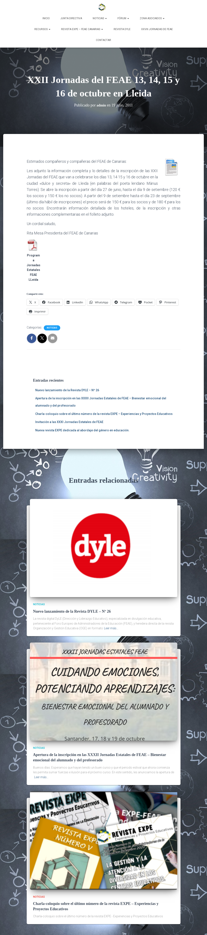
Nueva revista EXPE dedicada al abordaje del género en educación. (82, 430)
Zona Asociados (152, 18)
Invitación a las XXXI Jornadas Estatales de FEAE (69, 422)
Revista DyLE (122, 29)
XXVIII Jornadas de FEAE (157, 29)
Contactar (103, 40)
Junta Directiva (71, 18)
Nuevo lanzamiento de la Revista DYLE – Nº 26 (67, 390)
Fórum (123, 18)
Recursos (42, 29)
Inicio (46, 18)
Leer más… (111, 628)
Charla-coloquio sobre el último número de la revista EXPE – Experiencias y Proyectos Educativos (104, 414)
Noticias (100, 18)
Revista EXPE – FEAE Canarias (82, 29)
